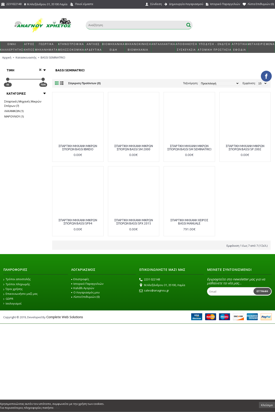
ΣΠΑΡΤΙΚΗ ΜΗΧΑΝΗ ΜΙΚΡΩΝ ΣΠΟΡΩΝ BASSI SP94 (77, 221)
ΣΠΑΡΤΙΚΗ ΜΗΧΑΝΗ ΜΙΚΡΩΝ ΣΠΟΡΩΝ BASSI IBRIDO (77, 147)
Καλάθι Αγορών (82, 288)
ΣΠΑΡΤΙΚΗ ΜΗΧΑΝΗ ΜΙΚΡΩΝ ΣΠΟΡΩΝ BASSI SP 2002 (245, 147)
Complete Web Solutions (64, 317)
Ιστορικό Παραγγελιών (87, 284)
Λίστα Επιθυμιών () (85, 297)
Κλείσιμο (267, 405)
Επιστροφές (80, 279)
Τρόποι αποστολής (17, 279)
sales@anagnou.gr (154, 290)
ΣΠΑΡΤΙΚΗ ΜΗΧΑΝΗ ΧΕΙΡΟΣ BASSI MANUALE (189, 221)
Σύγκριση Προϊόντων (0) (84, 83)
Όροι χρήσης (13, 289)
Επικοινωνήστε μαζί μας (20, 294)
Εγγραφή (262, 291)
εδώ (57, 408)
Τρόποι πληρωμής (16, 284)
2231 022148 (149, 279)
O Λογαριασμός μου (85, 292)
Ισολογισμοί (12, 303)
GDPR (8, 299)
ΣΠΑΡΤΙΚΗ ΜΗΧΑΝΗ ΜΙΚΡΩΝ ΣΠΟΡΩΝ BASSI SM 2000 (133, 147)
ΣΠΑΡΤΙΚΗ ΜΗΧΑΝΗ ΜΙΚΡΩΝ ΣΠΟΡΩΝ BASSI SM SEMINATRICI (189, 147)
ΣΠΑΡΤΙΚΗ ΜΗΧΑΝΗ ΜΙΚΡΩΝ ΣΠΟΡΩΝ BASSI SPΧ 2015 (133, 221)
